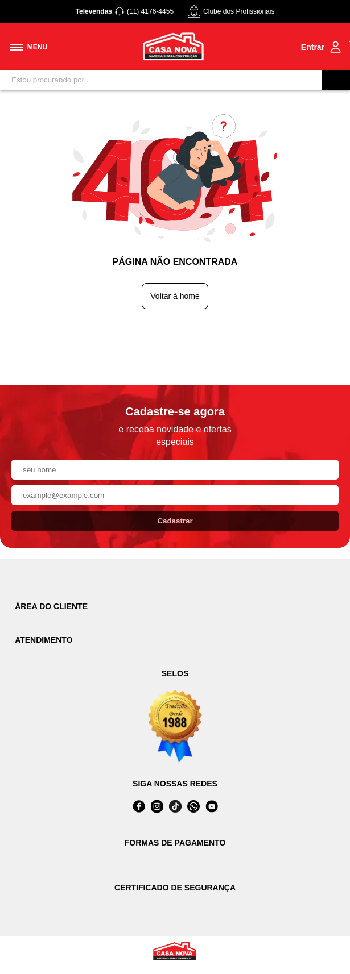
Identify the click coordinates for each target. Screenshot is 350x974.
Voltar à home (174, 296)
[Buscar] (336, 80)
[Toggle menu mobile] (28, 47)
